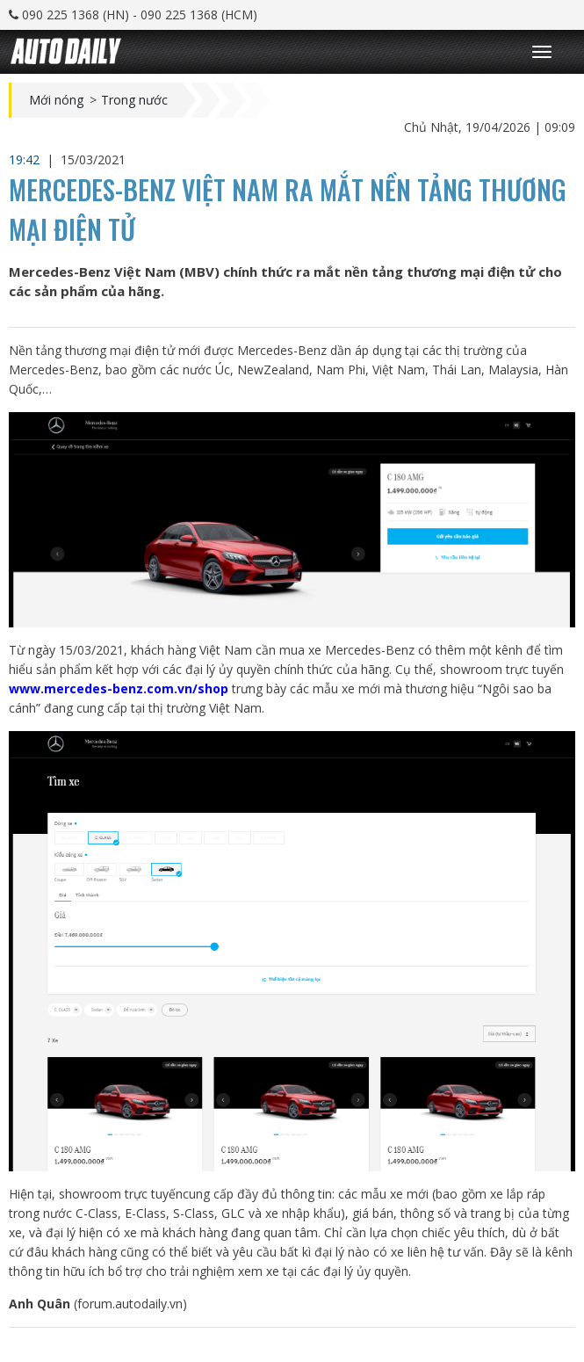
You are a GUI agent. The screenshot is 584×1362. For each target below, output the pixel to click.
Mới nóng (56, 100)
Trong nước (134, 100)
